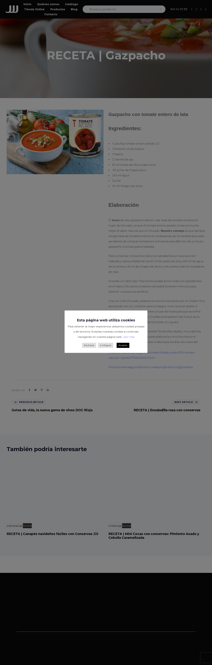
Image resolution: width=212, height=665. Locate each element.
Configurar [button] (105, 345)
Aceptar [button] (123, 345)
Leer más (128, 336)
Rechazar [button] (89, 345)
